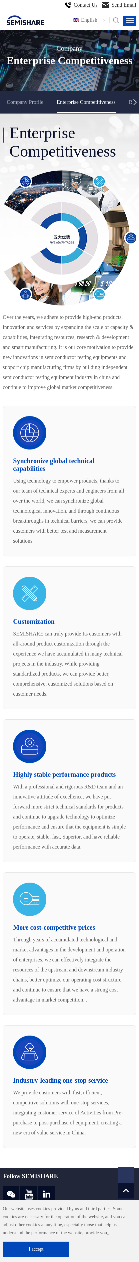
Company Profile (25, 102)
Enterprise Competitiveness (86, 102)
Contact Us (86, 5)
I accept (36, 1249)
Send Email (123, 5)
